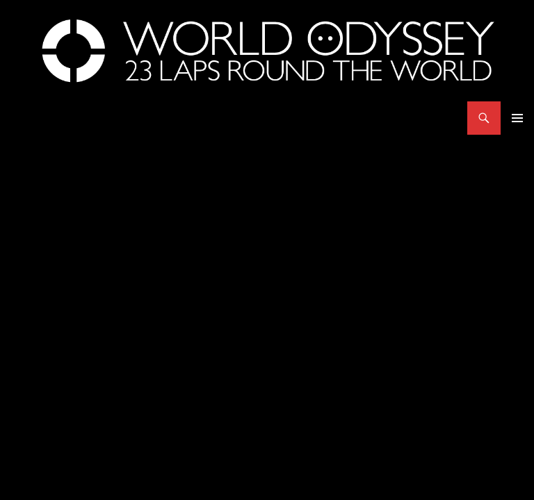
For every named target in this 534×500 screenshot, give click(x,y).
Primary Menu (517, 118)
